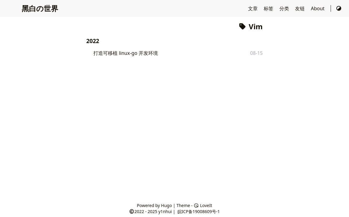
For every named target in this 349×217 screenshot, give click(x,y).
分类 (284, 8)
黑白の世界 (40, 8)
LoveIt (203, 205)
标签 (269, 8)
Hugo (166, 205)
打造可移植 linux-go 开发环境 (125, 53)
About (318, 8)
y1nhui (165, 211)
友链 (300, 8)
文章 (253, 8)
